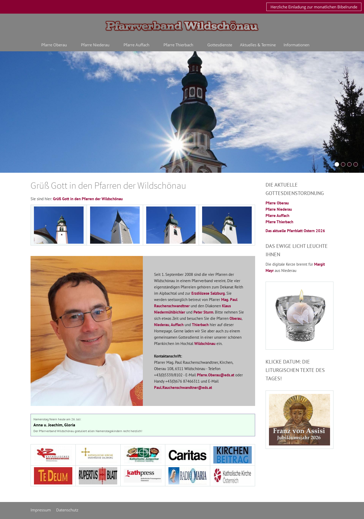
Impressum (41, 509)
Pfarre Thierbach (279, 221)
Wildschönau (204, 343)
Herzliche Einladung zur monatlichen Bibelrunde (314, 6)
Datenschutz (67, 509)
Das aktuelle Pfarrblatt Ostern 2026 (295, 230)
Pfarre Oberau (277, 202)
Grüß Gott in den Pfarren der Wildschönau (88, 198)
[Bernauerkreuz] (343, 164)
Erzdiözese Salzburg (208, 293)
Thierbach (200, 324)
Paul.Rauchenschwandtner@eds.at (183, 387)
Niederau (161, 324)
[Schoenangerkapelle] (349, 164)
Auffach (177, 324)
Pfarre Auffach (277, 215)
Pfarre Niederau (279, 209)
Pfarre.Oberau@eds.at (215, 374)
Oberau (236, 318)
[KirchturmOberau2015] (337, 164)
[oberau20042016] (356, 164)
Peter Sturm (203, 312)
